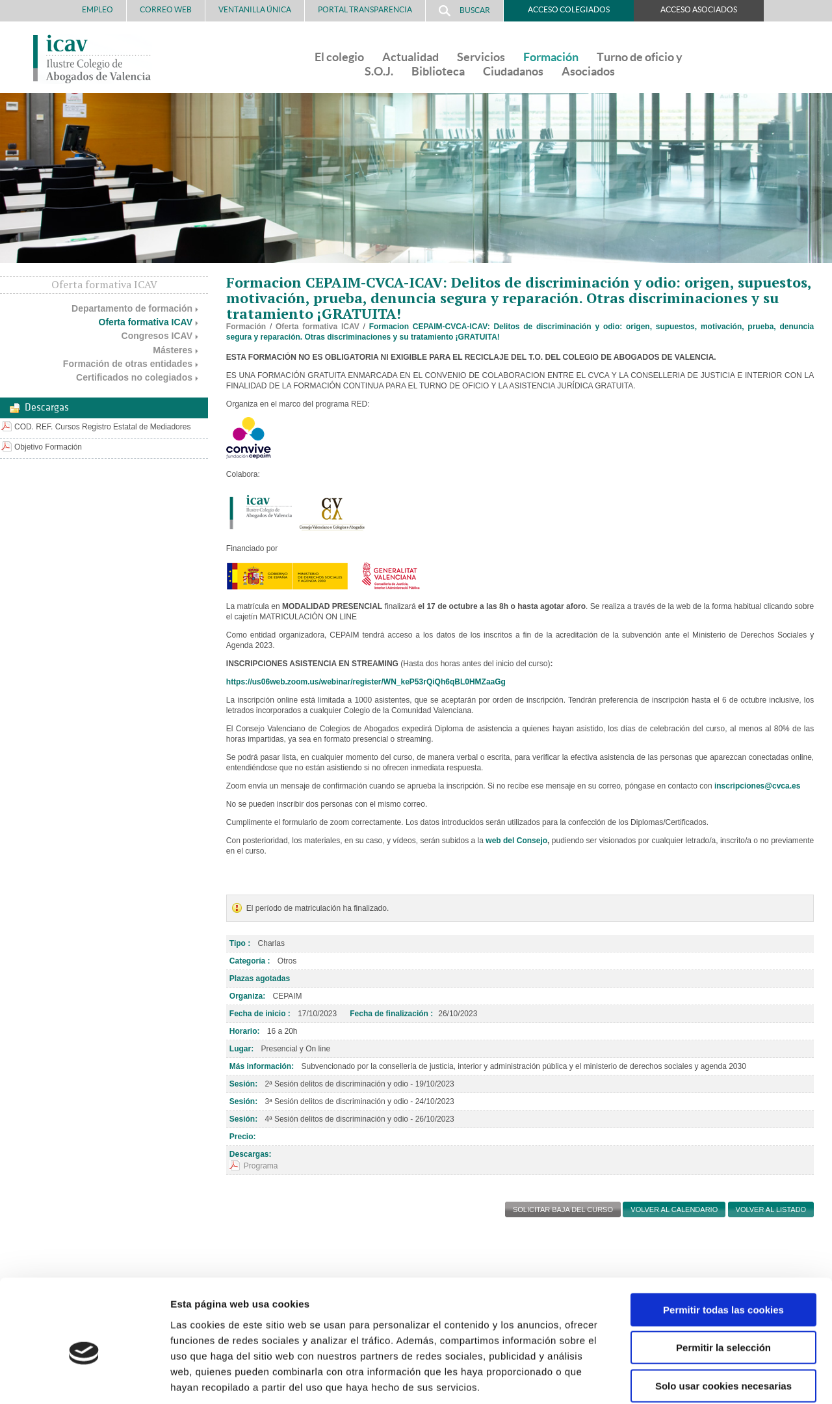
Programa (261, 1165)
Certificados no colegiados (134, 377)
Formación (550, 57)
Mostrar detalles (698, 1378)
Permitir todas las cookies (723, 1244)
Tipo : (239, 943)
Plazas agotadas (259, 978)
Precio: (242, 1136)
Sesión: (243, 1083)
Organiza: (247, 996)
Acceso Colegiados (569, 9)
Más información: (261, 1066)
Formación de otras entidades (127, 363)
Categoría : (249, 960)
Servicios (481, 57)
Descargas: (250, 1154)
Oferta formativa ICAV (145, 322)
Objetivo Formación (48, 447)
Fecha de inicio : (260, 1013)
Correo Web (166, 9)
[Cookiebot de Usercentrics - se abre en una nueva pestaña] (84, 1378)
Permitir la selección (723, 1283)
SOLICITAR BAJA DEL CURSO (563, 1209)
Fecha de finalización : (391, 1013)
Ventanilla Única (254, 9)
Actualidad (410, 57)
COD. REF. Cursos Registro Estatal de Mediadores (102, 426)
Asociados (588, 71)
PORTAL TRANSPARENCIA (365, 9)
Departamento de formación (132, 308)
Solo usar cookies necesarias (723, 1321)
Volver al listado (771, 1209)
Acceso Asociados (698, 9)
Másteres (172, 350)
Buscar (464, 10)
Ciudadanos (513, 71)
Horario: (244, 1031)
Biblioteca (438, 71)
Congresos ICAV (157, 336)
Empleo (97, 9)
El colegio (339, 57)
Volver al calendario (674, 1209)
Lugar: (241, 1048)
